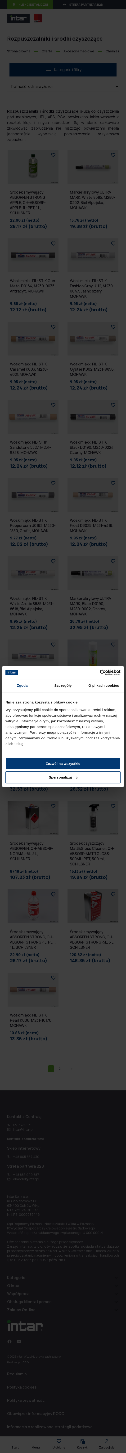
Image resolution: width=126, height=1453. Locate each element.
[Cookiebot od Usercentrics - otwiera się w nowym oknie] (100, 672)
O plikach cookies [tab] (103, 685)
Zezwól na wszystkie (63, 764)
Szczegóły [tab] (63, 685)
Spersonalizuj (63, 777)
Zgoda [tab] (22, 685)
